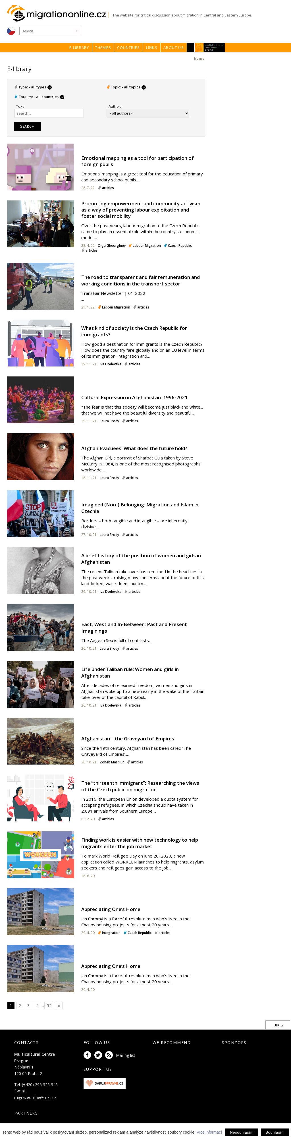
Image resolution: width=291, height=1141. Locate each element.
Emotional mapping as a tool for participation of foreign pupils (137, 161)
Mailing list (125, 1055)
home (199, 58)
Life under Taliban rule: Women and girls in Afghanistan (130, 672)
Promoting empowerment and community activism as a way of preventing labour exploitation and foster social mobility (140, 209)
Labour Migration (147, 245)
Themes (103, 47)
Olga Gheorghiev (112, 245)
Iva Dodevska (110, 364)
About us (173, 47)
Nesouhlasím (241, 1132)
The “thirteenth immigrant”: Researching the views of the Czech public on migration (140, 786)
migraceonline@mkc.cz (35, 1097)
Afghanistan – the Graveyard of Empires (127, 738)
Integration (111, 932)
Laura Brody (110, 421)
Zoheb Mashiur (112, 762)
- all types (40, 87)
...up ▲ (278, 1025)
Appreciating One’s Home (110, 909)
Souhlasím (274, 1132)
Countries (128, 47)
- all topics (134, 87)
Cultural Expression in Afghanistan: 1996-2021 (134, 397)
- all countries (48, 96)
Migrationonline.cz (58, 14)
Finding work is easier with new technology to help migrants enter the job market (139, 842)
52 (49, 1005)
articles (108, 187)
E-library (79, 47)
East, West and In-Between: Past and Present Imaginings (134, 627)
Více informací (209, 1132)
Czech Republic (180, 245)
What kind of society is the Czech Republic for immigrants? (134, 331)
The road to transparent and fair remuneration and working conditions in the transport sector (140, 280)
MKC (209, 47)
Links (151, 47)
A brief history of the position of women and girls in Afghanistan (141, 558)
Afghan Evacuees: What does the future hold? (134, 448)
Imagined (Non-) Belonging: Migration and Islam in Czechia (139, 507)
